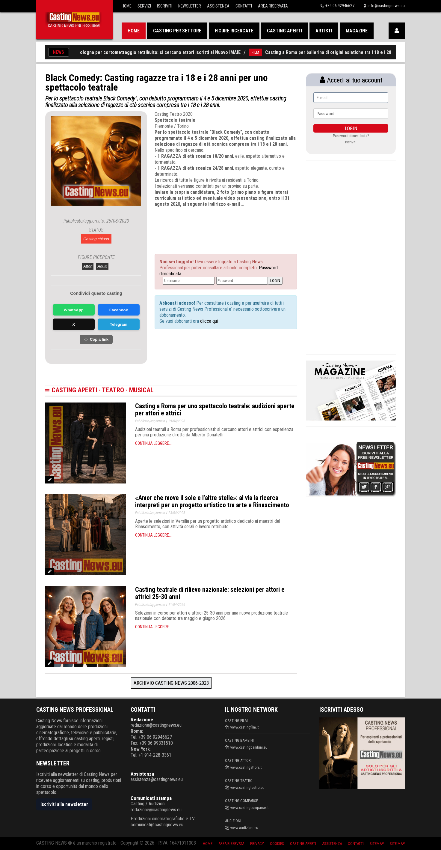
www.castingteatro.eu (247, 787)
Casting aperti (284, 31)
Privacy (257, 843)
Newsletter (189, 6)
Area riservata (231, 843)
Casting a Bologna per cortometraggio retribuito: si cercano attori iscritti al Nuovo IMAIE (153, 52)
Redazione (142, 720)
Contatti (243, 6)
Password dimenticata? (351, 135)
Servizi (144, 6)
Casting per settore (177, 31)
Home (127, 6)
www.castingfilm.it (244, 727)
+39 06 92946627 (339, 6)
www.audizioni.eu (244, 827)
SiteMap (377, 843)
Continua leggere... (153, 443)
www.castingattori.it (246, 767)
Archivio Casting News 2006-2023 (171, 683)
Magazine (357, 31)
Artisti (323, 31)
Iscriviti (164, 6)
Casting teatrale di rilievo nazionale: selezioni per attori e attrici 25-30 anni (210, 593)
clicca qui (208, 321)
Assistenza (218, 6)
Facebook (118, 310)
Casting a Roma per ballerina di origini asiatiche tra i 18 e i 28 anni (338, 52)
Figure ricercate (234, 31)
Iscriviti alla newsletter (64, 804)
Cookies (277, 843)
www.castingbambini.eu (249, 747)
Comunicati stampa (151, 798)
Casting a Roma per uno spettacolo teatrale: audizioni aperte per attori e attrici (214, 409)
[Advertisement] (214, 225)
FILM (260, 52)
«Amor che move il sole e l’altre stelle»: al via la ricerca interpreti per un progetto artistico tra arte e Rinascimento (212, 501)
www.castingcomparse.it (249, 807)
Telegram (118, 324)
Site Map (397, 843)
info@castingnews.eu (386, 6)
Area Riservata (273, 6)
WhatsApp (74, 310)
